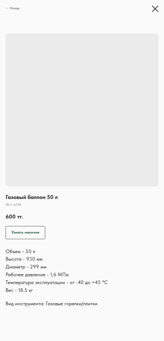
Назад (14, 8)
